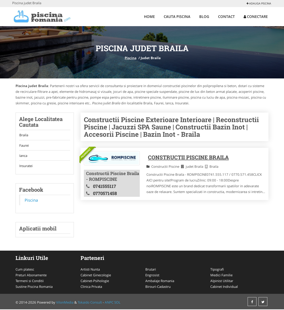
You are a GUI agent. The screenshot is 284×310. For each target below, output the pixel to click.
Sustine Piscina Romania (34, 287)
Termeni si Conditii (30, 281)
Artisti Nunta (90, 270)
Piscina (130, 58)
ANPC (109, 303)
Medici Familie (221, 275)
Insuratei (25, 166)
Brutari (150, 270)
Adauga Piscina (259, 3)
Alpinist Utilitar (221, 281)
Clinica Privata (91, 287)
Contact (226, 16)
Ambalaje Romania (159, 281)
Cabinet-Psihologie (95, 281)
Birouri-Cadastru (158, 287)
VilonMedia (64, 303)
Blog (204, 16)
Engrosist (152, 275)
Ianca (23, 156)
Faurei (24, 145)
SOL (117, 303)
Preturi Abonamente (31, 275)
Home (149, 16)
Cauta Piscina (177, 16)
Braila (23, 135)
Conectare (256, 16)
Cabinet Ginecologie (96, 275)
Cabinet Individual (224, 287)
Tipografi (217, 270)
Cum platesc (25, 270)
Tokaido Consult (90, 303)
